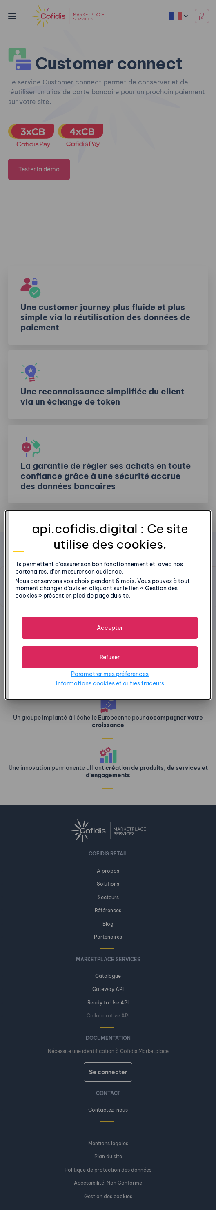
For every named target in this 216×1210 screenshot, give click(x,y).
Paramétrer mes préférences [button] (110, 674)
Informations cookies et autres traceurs (110, 683)
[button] (110, 628)
